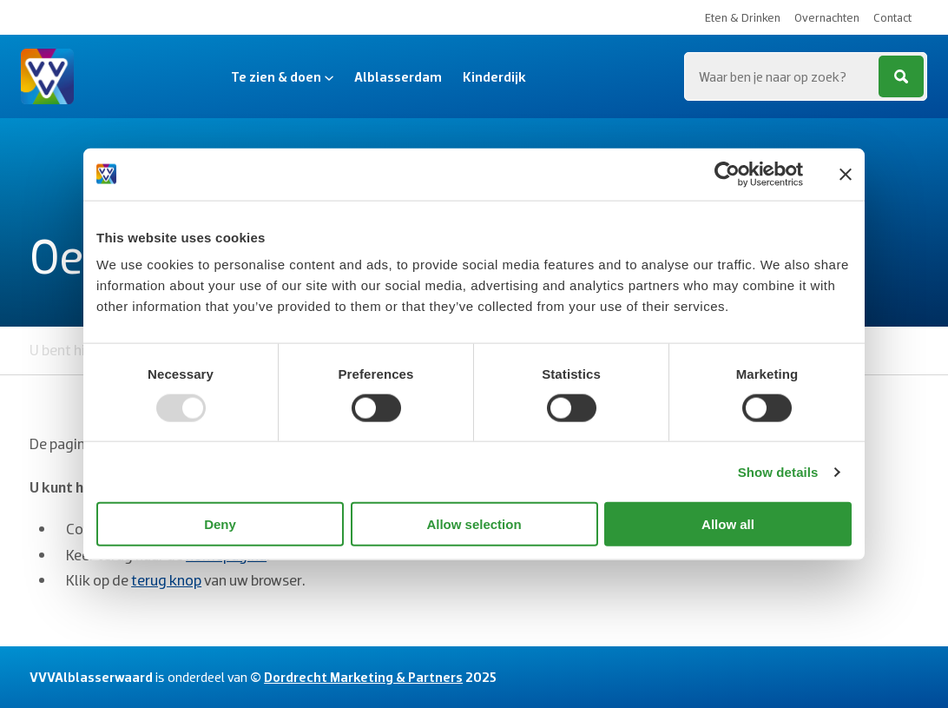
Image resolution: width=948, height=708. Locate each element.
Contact (892, 17)
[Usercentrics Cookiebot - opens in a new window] (727, 174)
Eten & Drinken (742, 17)
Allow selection (473, 524)
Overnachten (826, 17)
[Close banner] (845, 174)
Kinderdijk (494, 76)
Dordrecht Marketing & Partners (363, 676)
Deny (220, 524)
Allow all (727, 524)
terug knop (166, 580)
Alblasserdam (398, 76)
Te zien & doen (282, 76)
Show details (778, 471)
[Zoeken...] (805, 76)
